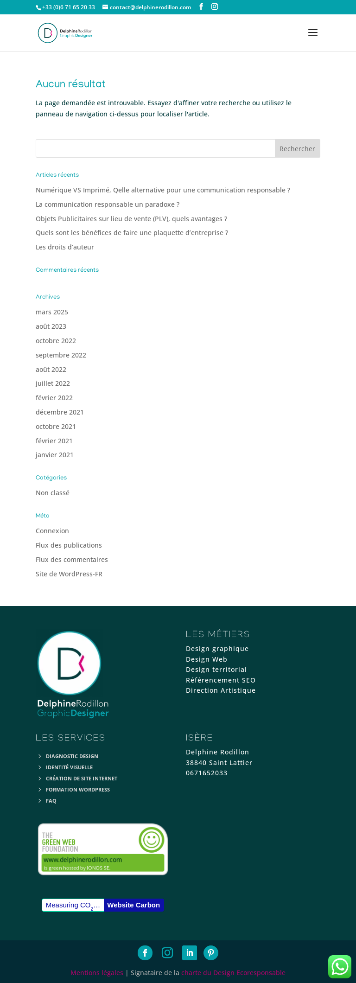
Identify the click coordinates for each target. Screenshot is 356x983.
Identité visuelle (69, 767)
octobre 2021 (56, 426)
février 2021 (54, 440)
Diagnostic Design (72, 756)
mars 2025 (52, 311)
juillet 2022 (53, 383)
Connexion (52, 530)
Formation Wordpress (78, 789)
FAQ (51, 800)
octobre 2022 (56, 340)
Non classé (53, 492)
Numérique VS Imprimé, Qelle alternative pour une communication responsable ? (163, 189)
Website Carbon (133, 905)
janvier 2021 (55, 454)
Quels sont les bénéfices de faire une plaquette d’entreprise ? (132, 232)
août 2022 (51, 369)
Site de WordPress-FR (69, 573)
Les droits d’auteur (65, 247)
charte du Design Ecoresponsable (233, 972)
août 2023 (51, 326)
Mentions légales (96, 972)
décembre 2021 (60, 412)
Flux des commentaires (72, 559)
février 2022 (54, 397)
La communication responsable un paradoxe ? (107, 204)
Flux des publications (69, 545)
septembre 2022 (61, 355)
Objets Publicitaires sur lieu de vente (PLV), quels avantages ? (131, 218)
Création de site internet (81, 778)
